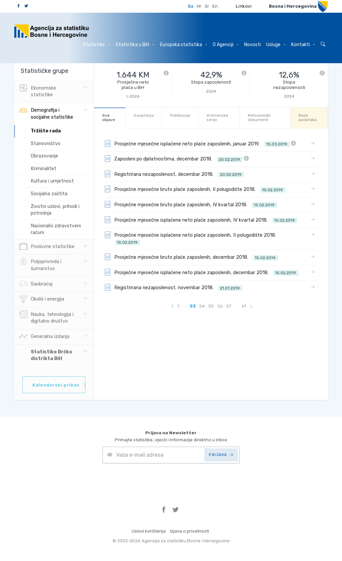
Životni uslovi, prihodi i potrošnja (55, 210)
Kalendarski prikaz (59, 384)
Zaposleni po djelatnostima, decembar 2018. (176, 158)
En (215, 6)
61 (244, 306)
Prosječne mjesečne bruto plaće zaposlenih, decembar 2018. (191, 256)
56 (220, 306)
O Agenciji (225, 44)
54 (202, 306)
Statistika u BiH (135, 44)
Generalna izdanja (44, 336)
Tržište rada (46, 131)
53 (193, 306)
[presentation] (153, 480)
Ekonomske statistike (37, 91)
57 (228, 306)
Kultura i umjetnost (52, 181)
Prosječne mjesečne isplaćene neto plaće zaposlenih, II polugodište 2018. (191, 238)
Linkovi (244, 6)
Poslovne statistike (46, 246)
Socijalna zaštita (49, 194)
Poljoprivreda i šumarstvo (40, 264)
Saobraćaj (35, 284)
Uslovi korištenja (149, 531)
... (184, 306)
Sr (207, 6)
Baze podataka (308, 117)
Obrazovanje (44, 156)
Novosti (252, 44)
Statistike (96, 44)
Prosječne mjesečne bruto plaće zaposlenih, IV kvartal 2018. (190, 204)
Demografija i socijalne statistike (46, 113)
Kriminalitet (43, 169)
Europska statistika (183, 44)
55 (211, 306)
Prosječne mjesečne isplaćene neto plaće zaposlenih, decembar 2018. (201, 272)
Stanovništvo (45, 143)
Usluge (276, 44)
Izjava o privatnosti (189, 531)
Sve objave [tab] (108, 117)
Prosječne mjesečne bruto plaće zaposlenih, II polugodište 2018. (194, 189)
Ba (190, 6)
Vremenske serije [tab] (217, 117)
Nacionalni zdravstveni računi (56, 229)
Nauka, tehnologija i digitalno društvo (46, 317)
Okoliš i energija (41, 299)
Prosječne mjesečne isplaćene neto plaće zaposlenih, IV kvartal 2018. (200, 219)
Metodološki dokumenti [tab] (259, 117)
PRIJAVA (221, 455)
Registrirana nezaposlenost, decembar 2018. (174, 174)
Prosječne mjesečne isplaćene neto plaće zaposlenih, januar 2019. (200, 143)
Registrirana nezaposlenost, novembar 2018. (173, 287)
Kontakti (303, 44)
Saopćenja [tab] (144, 115)
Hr (199, 6)
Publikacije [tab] (180, 115)
